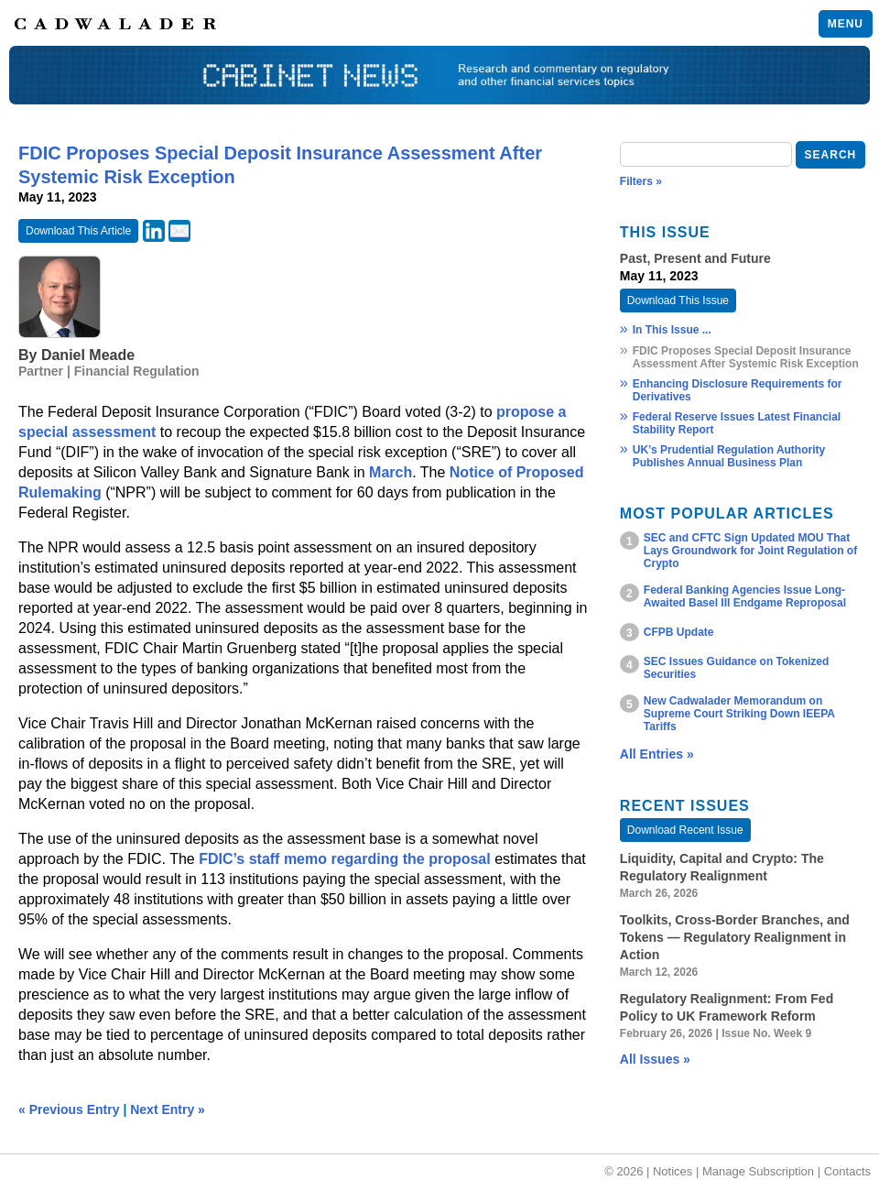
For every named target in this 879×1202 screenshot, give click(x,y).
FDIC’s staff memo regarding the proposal (345, 859)
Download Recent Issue (685, 830)
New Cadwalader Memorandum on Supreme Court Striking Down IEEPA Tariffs (739, 713)
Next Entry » (167, 1109)
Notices (672, 1171)
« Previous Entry (69, 1109)
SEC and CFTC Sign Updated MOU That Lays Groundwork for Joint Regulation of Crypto (750, 550)
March (390, 472)
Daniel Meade (88, 355)
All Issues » (655, 1059)
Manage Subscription (758, 1171)
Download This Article (78, 230)
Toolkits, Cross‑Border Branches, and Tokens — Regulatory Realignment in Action (735, 937)
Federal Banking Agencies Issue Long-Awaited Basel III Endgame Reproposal (745, 596)
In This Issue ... (672, 329)
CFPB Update (679, 632)
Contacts (847, 1171)
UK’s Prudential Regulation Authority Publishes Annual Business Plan (729, 456)
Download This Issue (678, 300)
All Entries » (657, 754)
